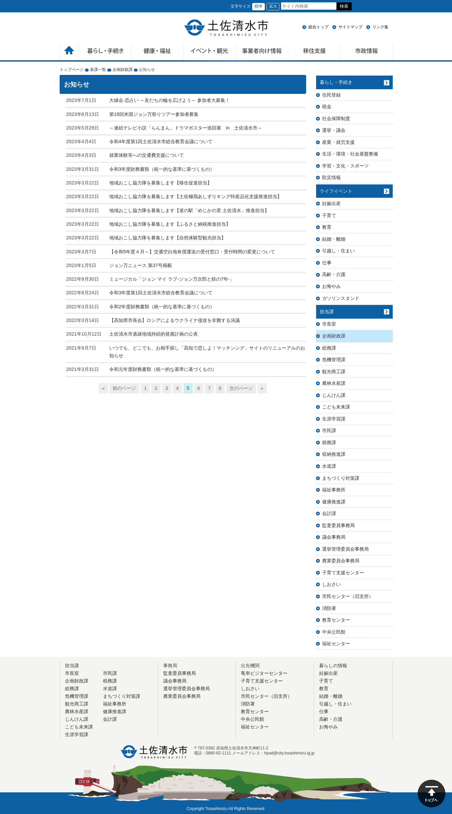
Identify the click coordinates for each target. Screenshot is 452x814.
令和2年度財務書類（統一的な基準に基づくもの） (162, 306)
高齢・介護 (333, 274)
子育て (329, 215)
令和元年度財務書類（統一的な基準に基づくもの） (163, 369)
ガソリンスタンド (340, 298)
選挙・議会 (333, 130)
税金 (326, 106)
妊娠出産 (331, 203)
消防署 (329, 608)
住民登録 (331, 95)
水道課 (329, 466)
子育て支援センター (343, 572)
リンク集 (380, 27)
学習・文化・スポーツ (345, 165)
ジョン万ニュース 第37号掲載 (140, 265)
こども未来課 (336, 406)
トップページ (72, 70)
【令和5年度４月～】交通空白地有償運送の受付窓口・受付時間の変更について (192, 251)
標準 (258, 6)
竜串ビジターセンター (264, 673)
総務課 (329, 348)
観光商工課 (333, 371)
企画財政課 (123, 70)
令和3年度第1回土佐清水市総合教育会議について (161, 292)
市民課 (329, 430)
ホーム (69, 53)
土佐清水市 (226, 27)
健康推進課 (333, 501)
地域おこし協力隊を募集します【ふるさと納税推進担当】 (169, 224)
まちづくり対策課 (340, 478)
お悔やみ (331, 286)
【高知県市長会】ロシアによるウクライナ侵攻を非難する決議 (174, 320)
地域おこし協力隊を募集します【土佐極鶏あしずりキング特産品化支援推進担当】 (195, 196)
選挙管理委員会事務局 (345, 549)
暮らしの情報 (333, 665)
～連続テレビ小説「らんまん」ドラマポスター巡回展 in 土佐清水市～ (185, 128)
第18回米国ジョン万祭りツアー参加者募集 (154, 114)
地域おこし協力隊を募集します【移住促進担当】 (160, 182)
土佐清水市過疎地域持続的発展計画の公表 (153, 334)
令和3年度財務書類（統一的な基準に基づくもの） (162, 169)
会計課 (329, 513)
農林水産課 (333, 383)
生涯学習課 (333, 418)
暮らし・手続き (336, 82)
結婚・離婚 (333, 239)
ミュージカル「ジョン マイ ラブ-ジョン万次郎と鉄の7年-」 (171, 279)
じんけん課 (333, 395)
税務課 (329, 442)
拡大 (273, 6)
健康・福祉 (157, 53)
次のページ (241, 388)
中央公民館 (333, 632)
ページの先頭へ (431, 793)
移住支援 (314, 53)
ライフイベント (336, 191)
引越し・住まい (338, 250)
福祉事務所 (333, 489)
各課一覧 (98, 70)
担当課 (327, 311)
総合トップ (318, 27)
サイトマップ (350, 27)
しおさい (331, 584)
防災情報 (331, 177)
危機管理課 (333, 359)
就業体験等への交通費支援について (146, 155)
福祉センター (336, 643)
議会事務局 (333, 537)
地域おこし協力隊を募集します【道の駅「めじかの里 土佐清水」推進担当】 (189, 210)
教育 (326, 227)
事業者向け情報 (262, 53)
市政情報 (366, 53)
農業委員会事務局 (340, 560)
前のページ (124, 388)
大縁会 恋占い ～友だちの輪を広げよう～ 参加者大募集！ (169, 100)
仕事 (326, 262)
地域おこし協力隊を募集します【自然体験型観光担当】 (167, 237)
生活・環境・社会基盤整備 (350, 153)
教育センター (336, 620)
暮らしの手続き (105, 53)
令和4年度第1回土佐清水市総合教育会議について (161, 141)
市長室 (329, 324)
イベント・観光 (210, 53)
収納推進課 (333, 454)
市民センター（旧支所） (347, 596)
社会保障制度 (336, 118)
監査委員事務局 (338, 525)
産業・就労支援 (338, 142)
